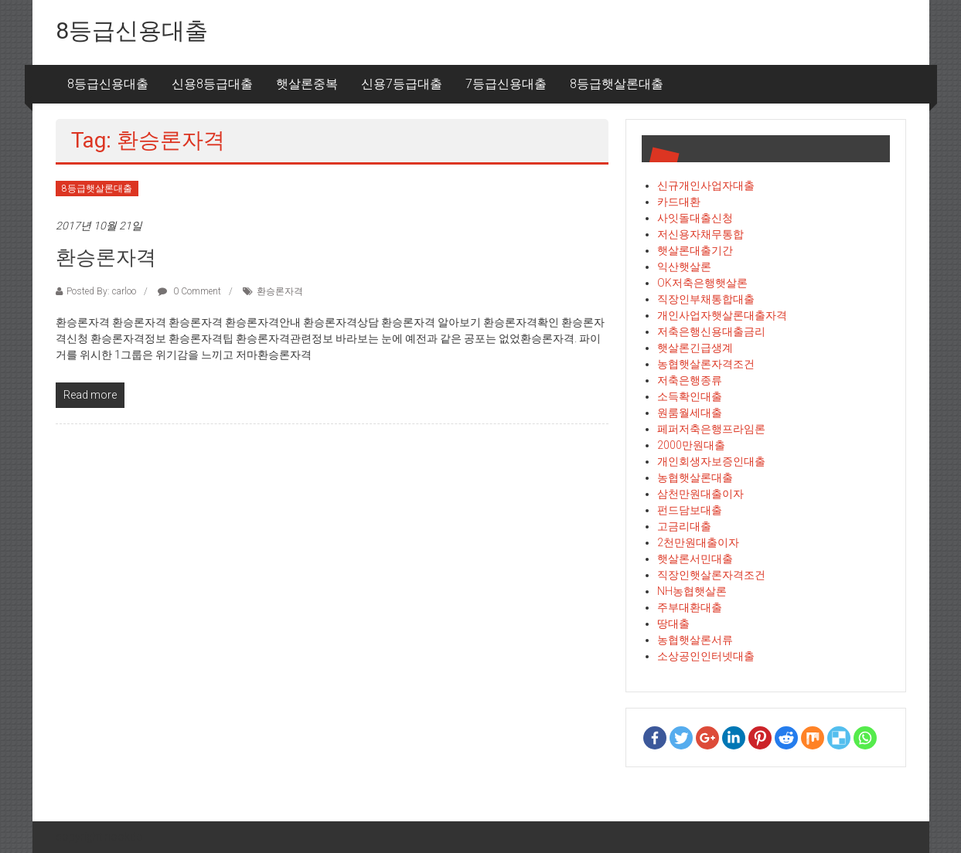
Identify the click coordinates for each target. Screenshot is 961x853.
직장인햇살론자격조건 (711, 575)
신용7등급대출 (401, 83)
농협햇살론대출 (695, 477)
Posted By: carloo (101, 291)
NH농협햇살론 (692, 591)
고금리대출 (684, 526)
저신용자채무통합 (700, 234)
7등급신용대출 (506, 83)
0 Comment (189, 291)
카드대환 (678, 201)
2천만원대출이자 (698, 542)
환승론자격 (106, 257)
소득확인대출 (689, 396)
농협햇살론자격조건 (706, 364)
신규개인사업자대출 (706, 185)
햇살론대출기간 (695, 250)
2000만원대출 (691, 445)
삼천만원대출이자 (700, 494)
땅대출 (673, 623)
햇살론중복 (307, 83)
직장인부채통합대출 (706, 299)
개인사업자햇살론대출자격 (722, 315)
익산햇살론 (684, 266)
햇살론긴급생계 (695, 348)
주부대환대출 (689, 607)
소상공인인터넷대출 (706, 656)
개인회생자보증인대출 (711, 461)
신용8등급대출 (212, 83)
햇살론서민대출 (695, 558)
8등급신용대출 (132, 30)
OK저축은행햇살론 (702, 283)
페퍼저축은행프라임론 (711, 429)
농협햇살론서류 (695, 640)
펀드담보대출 (689, 510)
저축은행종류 (689, 380)
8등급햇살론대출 (616, 83)
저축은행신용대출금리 (711, 331)
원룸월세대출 (689, 412)
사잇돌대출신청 (695, 218)
